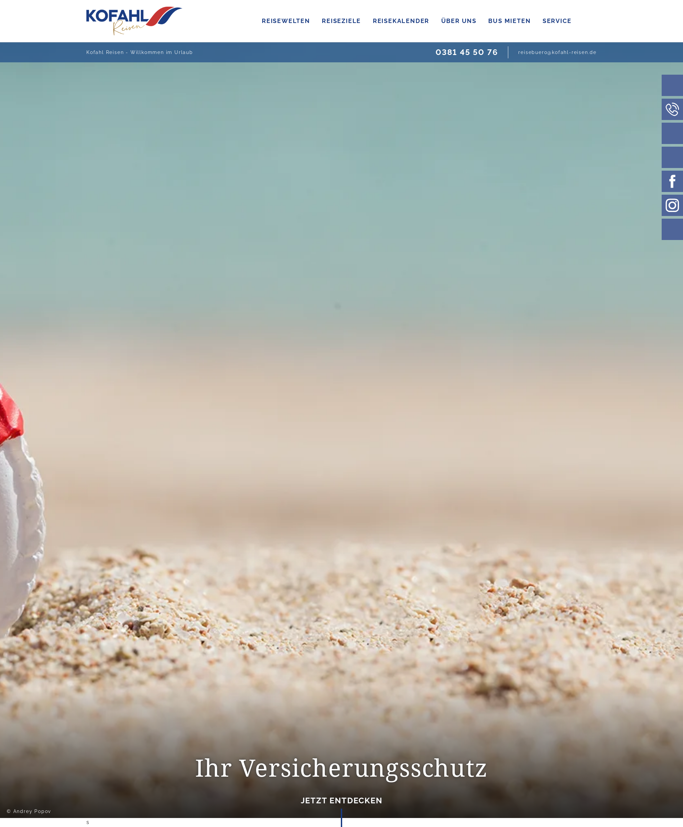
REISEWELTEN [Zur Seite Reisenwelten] (362, 20)
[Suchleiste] (672, 85)
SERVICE (633, 20)
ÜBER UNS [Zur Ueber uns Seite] (535, 20)
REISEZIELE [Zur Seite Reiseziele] (418, 20)
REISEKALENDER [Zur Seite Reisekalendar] (477, 20)
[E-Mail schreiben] (557, 52)
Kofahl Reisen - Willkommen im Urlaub (139, 52)
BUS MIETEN (586, 20)
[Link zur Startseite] (134, 21)
